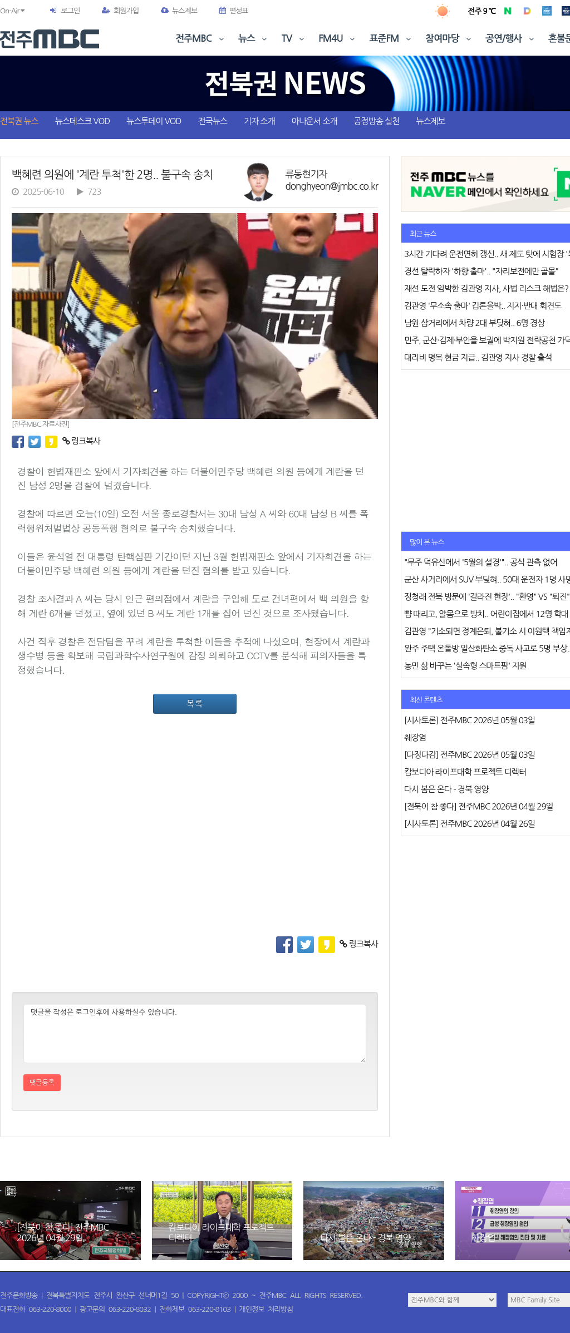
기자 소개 (259, 121)
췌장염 (483, 1237)
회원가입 (120, 10)
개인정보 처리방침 (266, 1309)
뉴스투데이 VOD (153, 121)
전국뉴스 (212, 121)
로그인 (70, 10)
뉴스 (253, 38)
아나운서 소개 (314, 121)
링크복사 (81, 441)
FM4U (337, 38)
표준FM (392, 38)
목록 (194, 703)
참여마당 (449, 38)
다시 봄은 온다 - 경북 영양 (365, 1237)
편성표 (233, 10)
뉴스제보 (179, 10)
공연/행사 (510, 38)
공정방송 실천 (376, 121)
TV (294, 38)
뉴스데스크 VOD (82, 121)
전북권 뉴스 (19, 121)
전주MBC (200, 38)
